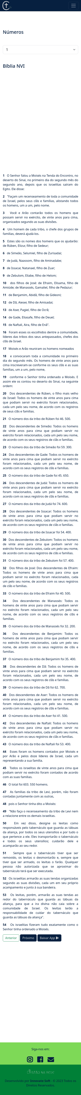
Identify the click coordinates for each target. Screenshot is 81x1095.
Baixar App (49, 938)
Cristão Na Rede (7, 5)
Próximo (28, 938)
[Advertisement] (40, 121)
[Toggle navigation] (73, 5)
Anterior (11, 938)
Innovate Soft (40, 1081)
